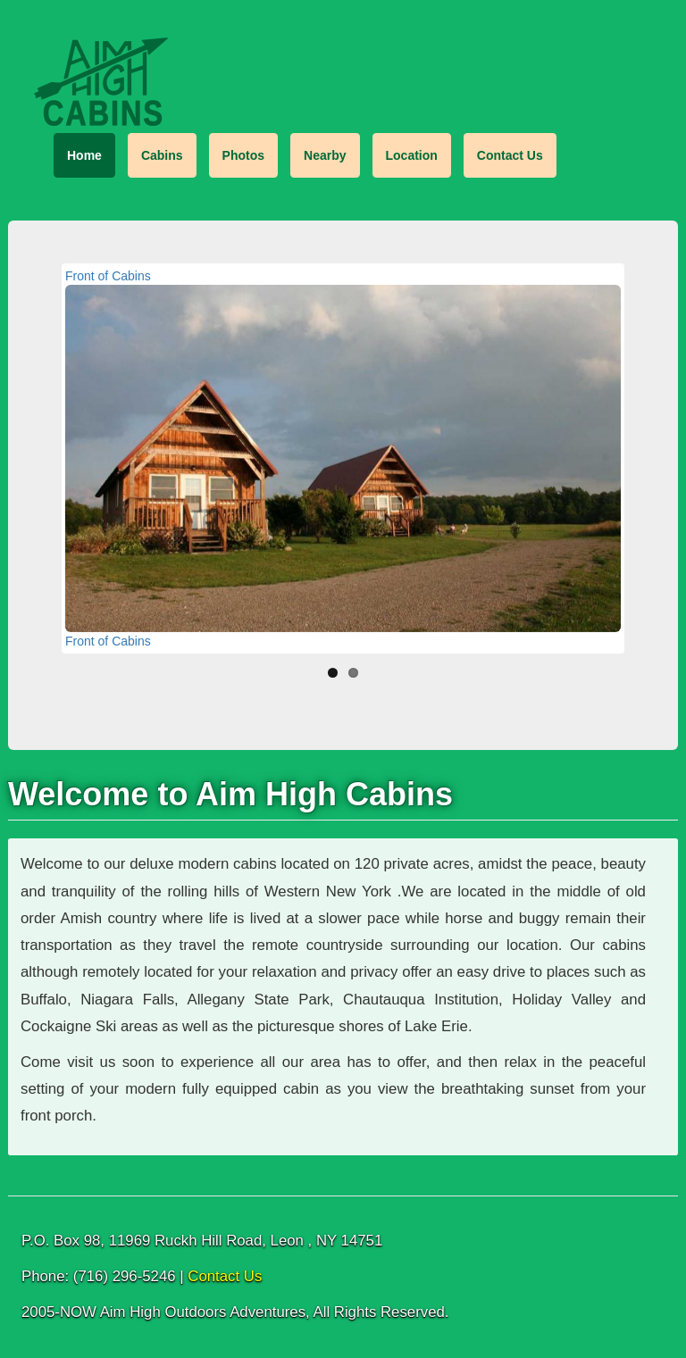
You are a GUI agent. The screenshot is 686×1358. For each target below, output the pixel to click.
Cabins (162, 155)
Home (84, 155)
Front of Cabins (108, 276)
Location (412, 155)
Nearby (325, 155)
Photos (243, 155)
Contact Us (510, 155)
